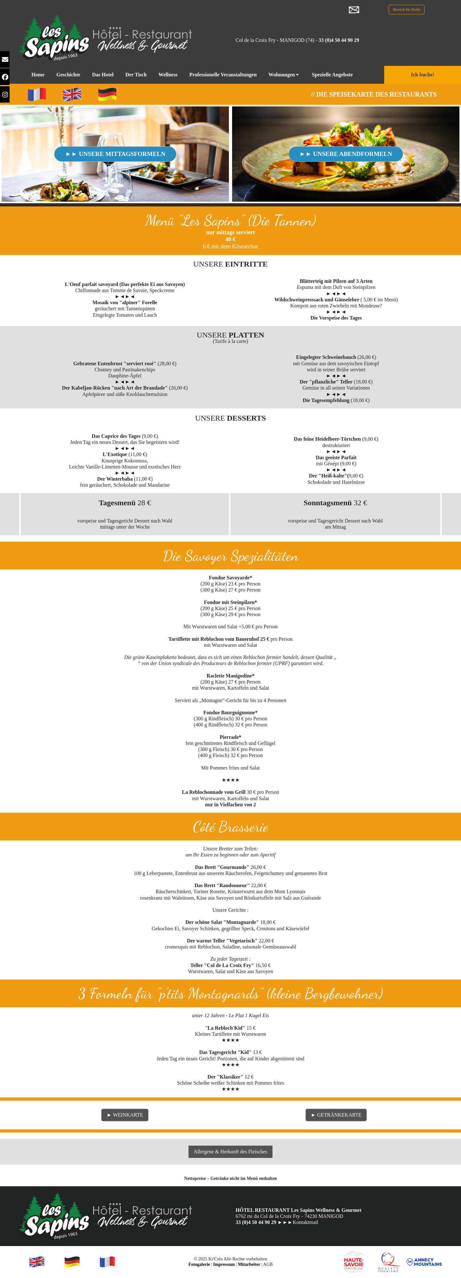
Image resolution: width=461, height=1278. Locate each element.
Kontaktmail (305, 1222)
